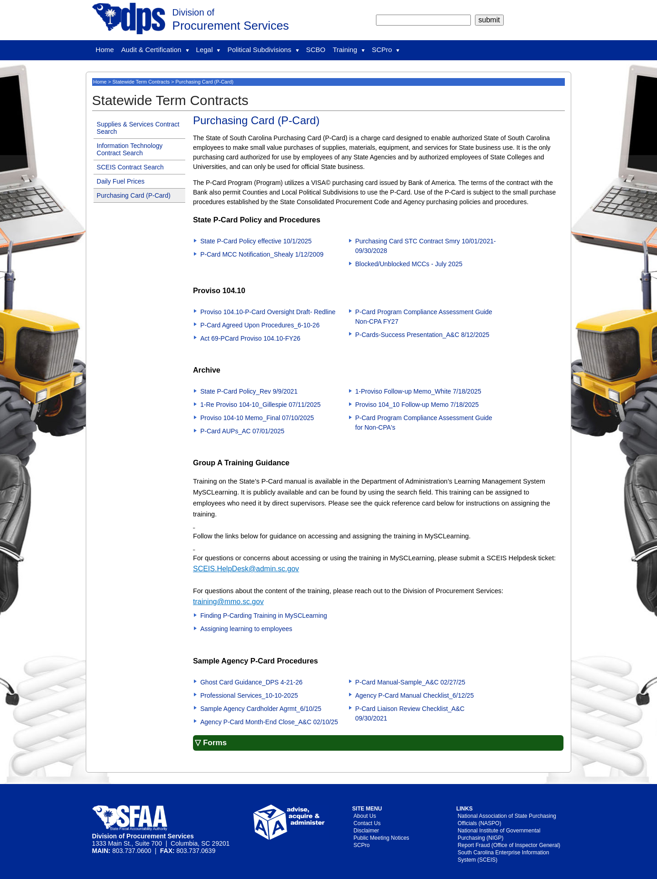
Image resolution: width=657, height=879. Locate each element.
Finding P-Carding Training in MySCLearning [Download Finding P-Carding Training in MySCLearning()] (263, 615)
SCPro (385, 49)
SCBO (316, 49)
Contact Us (367, 823)
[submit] (489, 20)
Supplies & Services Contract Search (138, 128)
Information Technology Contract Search (130, 149)
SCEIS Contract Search (130, 167)
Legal (208, 49)
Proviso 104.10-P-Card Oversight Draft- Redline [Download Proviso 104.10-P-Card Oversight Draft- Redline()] (267, 312)
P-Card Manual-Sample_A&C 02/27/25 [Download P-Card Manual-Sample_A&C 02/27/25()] (410, 682)
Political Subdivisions (262, 49)
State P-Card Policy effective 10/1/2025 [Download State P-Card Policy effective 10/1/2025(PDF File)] (256, 241)
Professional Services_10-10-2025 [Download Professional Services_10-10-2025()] (249, 695)
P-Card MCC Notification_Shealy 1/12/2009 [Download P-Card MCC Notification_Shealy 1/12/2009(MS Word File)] (261, 254)
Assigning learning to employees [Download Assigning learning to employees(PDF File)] (246, 628)
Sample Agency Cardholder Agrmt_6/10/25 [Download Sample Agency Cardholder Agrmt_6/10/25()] (260, 708)
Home (105, 49)
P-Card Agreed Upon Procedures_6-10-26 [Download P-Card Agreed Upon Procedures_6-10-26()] (260, 325)
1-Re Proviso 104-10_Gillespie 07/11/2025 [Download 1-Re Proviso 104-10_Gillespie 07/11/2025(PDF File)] (260, 404)
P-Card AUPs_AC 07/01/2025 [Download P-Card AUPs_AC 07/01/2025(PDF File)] (242, 431)
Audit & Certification (155, 49)
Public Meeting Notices (381, 838)
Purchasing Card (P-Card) (134, 195)
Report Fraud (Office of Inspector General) (509, 845)
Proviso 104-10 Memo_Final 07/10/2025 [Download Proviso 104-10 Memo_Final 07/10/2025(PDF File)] (257, 417)
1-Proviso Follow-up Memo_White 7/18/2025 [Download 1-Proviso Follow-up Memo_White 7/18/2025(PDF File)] (418, 391)
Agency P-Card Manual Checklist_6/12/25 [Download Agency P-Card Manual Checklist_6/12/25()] (414, 695)
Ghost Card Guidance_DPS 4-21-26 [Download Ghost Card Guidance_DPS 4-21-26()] (251, 682)
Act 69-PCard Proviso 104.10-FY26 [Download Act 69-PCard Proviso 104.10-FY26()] (250, 338)
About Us (365, 816)
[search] (423, 20)
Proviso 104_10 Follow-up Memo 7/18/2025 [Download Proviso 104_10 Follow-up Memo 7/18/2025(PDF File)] (417, 404)
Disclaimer (366, 830)
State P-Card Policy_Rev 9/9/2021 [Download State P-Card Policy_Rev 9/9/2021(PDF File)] (248, 391)
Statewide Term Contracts (141, 81)
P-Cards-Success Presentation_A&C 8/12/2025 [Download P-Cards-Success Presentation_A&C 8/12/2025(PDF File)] (422, 334)
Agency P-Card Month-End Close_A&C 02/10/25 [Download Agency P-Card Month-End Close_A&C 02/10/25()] (269, 722)
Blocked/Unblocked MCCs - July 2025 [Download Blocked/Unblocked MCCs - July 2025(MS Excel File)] (409, 264)
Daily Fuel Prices (121, 181)
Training (349, 49)
